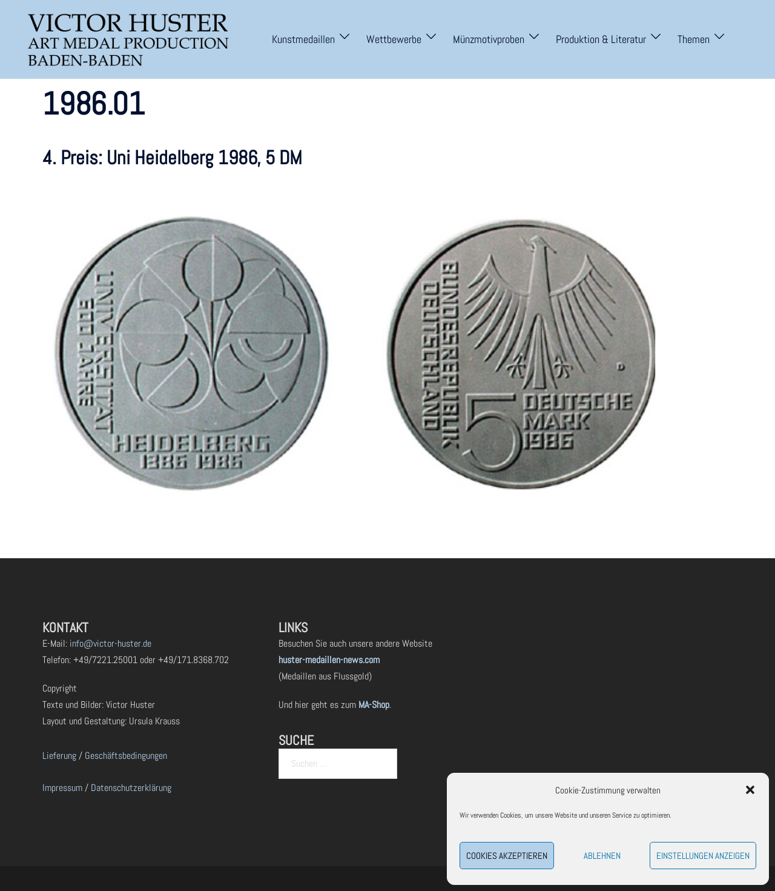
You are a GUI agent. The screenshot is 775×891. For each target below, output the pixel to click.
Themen (694, 39)
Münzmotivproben (488, 39)
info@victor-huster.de (109, 643)
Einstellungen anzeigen (703, 855)
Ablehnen (602, 855)
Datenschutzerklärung (131, 787)
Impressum (62, 787)
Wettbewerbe (393, 39)
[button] (750, 790)
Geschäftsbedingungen (126, 755)
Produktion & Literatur (601, 39)
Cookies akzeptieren (506, 855)
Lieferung (59, 755)
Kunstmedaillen (303, 39)
